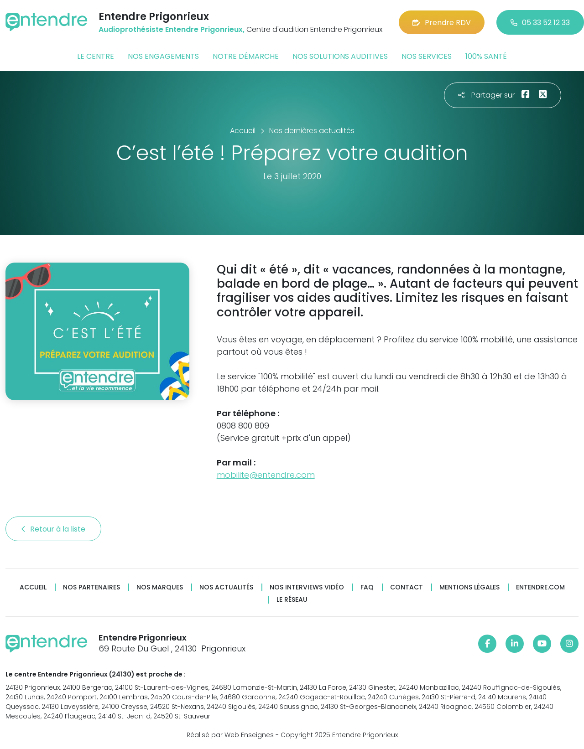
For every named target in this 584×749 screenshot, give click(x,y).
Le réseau (292, 600)
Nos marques (159, 587)
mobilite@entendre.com (266, 474)
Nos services (427, 56)
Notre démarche (246, 56)
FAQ (367, 587)
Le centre (95, 56)
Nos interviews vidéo (307, 587)
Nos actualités (226, 587)
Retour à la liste (53, 529)
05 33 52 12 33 (540, 22)
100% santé (486, 56)
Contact (406, 587)
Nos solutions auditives (340, 56)
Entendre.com (540, 587)
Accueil (33, 587)
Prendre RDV (441, 22)
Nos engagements (163, 56)
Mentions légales (469, 587)
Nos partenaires (91, 587)
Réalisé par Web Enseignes (230, 734)
